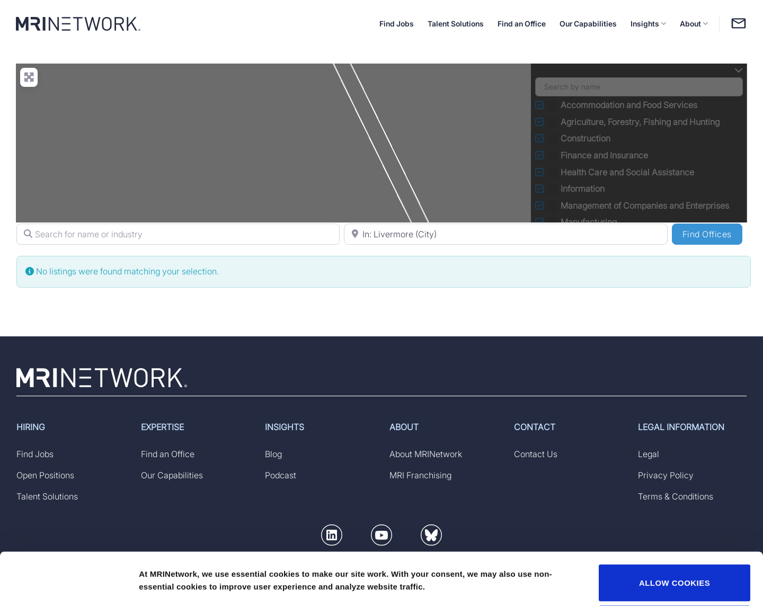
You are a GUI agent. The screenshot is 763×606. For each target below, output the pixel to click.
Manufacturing (583, 222)
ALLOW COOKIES (674, 533)
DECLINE (674, 574)
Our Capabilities (588, 23)
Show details (163, 570)
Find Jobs (396, 23)
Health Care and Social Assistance (621, 172)
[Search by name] (639, 87)
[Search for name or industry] (178, 234)
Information (577, 188)
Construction (579, 138)
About (694, 24)
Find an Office (522, 23)
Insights (648, 24)
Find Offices (712, 233)
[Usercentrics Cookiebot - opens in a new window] (68, 585)
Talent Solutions (456, 23)
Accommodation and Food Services (623, 105)
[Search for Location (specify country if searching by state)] (505, 234)
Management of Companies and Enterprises (639, 205)
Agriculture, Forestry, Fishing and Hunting (634, 122)
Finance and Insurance (598, 155)
